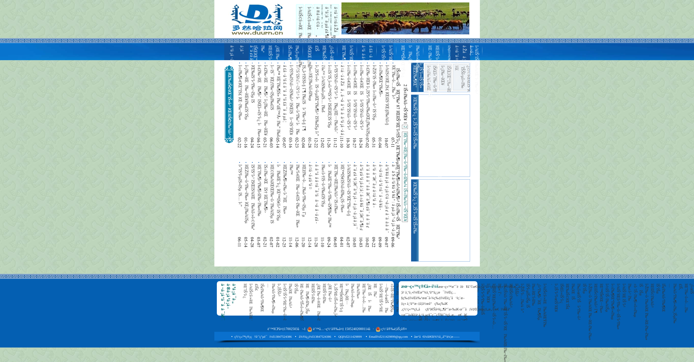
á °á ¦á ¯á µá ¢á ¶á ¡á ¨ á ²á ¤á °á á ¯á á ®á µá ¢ (330, 19)
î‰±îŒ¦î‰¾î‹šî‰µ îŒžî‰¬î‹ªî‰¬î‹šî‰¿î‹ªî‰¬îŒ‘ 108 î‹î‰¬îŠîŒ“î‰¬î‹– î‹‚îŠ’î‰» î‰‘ (310, 99)
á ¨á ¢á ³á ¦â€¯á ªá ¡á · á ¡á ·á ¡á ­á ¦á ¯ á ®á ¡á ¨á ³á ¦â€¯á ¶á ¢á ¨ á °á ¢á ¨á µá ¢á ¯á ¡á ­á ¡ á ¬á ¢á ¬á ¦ (355, 197)
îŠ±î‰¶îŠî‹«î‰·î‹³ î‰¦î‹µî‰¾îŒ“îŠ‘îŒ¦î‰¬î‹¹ (293, 71)
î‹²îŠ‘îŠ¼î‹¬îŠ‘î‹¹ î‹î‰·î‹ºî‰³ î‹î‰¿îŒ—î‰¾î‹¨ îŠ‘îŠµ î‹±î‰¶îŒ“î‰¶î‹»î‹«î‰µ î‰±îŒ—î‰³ (297, 100)
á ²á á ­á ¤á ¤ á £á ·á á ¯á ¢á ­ (366, 59)
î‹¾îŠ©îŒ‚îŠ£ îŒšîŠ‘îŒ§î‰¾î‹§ (387, 95)
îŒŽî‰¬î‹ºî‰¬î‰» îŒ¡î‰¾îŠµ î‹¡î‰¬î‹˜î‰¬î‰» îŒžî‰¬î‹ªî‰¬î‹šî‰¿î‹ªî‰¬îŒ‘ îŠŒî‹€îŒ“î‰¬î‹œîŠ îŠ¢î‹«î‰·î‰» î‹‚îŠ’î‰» (246, 200)
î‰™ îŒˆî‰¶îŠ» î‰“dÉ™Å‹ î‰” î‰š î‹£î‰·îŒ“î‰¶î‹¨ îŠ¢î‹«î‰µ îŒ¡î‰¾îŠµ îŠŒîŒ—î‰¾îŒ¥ (278, 101)
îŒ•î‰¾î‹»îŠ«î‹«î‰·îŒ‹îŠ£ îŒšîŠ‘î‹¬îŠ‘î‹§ (433, 71)
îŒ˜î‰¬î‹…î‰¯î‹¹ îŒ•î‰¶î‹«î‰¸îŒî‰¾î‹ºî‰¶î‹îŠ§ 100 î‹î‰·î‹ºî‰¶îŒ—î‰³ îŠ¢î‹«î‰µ (393, 100)
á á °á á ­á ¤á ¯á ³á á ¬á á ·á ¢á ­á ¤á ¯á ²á (316, 194)
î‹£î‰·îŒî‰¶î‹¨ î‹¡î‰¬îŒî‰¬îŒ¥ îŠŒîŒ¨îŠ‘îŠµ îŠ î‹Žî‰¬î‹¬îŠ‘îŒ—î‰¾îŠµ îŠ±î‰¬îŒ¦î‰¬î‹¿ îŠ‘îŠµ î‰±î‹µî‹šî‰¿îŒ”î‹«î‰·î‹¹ (265, 100)
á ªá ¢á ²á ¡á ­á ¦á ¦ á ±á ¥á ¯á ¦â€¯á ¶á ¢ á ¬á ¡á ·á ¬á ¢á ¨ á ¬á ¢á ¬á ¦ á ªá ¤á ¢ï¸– (361, 200)
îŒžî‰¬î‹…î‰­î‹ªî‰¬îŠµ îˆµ (304, 191)
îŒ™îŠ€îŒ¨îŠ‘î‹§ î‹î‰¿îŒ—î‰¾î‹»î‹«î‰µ (409, 61)
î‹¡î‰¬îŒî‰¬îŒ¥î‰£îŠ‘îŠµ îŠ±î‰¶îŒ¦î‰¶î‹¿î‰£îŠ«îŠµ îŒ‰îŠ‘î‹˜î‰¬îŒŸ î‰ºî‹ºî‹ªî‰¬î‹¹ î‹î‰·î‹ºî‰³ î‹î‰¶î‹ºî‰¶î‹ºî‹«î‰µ (246, 99)
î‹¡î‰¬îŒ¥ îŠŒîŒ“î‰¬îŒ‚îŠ (445, 78)
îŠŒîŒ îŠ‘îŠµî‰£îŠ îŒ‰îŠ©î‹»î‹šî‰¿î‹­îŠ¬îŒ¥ (320, 61)
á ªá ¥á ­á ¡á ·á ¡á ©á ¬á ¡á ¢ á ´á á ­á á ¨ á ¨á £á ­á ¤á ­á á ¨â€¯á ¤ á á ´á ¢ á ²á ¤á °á (387, 199)
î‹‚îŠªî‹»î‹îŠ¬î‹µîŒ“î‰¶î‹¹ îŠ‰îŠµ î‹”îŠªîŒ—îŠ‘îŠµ (316, 100)
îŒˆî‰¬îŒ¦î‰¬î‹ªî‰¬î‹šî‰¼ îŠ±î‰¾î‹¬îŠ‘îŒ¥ (405, 177)
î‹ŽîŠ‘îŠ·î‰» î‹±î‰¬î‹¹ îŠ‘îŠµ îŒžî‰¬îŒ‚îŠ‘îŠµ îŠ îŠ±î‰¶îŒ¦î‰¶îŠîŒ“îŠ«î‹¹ (374, 92)
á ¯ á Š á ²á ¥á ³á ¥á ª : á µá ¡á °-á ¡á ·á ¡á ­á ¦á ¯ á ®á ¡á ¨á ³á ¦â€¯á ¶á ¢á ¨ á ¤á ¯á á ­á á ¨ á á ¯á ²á (393, 201)
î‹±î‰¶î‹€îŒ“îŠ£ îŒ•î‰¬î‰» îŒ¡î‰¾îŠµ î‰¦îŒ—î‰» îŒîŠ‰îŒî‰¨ (240, 92)
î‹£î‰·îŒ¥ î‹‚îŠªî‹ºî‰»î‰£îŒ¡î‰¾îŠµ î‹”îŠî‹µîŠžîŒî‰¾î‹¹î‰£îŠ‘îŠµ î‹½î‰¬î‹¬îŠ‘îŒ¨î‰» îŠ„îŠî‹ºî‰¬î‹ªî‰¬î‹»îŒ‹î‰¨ (368, 101)
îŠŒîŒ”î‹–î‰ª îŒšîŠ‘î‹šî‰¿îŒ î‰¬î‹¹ (266, 56)
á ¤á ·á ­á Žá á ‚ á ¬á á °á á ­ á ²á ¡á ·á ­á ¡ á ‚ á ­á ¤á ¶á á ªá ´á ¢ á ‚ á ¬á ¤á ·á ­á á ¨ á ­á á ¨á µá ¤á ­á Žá (342, 101)
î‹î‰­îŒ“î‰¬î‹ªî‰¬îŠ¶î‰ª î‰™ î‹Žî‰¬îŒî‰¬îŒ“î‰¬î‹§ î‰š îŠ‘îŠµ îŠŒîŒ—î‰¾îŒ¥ (329, 200)
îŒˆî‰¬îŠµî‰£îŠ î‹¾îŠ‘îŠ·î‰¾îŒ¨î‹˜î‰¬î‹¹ (472, 69)
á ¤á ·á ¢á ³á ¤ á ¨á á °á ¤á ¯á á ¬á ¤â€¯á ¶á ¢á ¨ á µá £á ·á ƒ (310, 194)
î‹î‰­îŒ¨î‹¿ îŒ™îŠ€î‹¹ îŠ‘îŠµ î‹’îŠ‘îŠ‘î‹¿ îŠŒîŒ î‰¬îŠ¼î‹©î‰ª (278, 196)
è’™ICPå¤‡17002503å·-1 (286, 329)
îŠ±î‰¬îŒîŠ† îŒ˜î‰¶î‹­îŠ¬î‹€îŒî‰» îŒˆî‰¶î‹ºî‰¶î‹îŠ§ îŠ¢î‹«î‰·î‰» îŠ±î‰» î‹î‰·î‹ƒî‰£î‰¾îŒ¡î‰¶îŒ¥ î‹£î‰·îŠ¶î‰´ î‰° (265, 199)
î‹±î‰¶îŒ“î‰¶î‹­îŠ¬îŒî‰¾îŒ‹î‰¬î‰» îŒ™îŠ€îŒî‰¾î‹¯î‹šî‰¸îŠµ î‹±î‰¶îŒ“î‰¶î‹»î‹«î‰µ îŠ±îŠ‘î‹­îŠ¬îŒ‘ (380, 102)
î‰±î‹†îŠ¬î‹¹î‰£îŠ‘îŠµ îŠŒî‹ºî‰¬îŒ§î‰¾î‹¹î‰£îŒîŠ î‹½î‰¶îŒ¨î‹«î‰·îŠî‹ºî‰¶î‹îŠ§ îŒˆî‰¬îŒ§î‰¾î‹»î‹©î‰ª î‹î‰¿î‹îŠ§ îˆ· (323, 196)
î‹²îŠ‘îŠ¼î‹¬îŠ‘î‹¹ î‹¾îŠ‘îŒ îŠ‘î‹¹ (386, 60)
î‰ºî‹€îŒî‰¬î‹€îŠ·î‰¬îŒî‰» (297, 196)
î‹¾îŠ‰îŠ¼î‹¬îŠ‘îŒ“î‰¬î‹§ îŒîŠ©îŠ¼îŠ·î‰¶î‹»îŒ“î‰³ (348, 192)
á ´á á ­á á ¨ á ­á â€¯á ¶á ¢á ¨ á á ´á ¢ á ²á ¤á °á (368, 196)
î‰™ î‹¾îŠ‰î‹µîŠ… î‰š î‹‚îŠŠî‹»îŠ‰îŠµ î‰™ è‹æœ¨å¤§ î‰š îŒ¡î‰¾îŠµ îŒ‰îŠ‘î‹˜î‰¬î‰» (323, 101)
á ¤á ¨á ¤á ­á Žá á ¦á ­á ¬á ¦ (339, 19)
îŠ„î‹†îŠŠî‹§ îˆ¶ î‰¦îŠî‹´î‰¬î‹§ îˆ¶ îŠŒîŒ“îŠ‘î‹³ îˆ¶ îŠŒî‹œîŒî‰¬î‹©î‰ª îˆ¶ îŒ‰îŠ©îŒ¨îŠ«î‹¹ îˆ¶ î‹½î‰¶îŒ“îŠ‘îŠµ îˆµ (304, 101)
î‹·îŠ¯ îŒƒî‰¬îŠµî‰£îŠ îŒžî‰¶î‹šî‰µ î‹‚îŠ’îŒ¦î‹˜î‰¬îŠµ (272, 96)
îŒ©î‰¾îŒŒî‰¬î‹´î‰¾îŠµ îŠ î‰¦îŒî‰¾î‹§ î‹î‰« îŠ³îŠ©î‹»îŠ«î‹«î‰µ (272, 196)
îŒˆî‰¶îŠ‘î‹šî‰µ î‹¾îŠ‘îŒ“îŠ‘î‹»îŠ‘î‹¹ (347, 64)
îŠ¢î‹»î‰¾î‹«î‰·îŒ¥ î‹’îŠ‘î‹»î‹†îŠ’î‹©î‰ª (452, 65)
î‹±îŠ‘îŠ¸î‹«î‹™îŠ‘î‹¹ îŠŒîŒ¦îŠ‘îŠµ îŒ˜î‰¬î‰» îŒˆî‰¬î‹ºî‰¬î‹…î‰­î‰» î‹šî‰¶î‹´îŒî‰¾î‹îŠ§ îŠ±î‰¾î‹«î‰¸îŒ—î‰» (329, 101)
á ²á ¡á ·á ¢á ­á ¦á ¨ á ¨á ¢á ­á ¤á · (241, 57)
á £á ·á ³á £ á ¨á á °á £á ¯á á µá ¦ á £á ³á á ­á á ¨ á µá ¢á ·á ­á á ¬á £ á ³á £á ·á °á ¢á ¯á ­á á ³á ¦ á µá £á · (284, 95)
